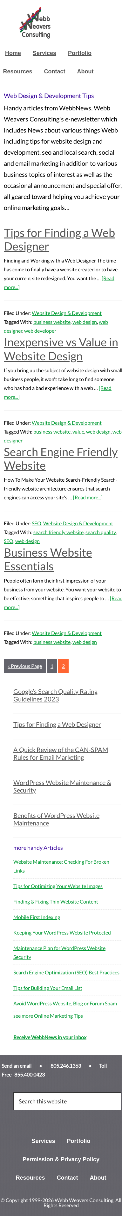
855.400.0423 (29, 1074)
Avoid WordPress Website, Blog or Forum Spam (65, 1003)
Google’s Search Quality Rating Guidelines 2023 (55, 695)
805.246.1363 (66, 1066)
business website (52, 322)
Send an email (16, 1066)
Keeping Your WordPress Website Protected (62, 932)
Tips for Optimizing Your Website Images (58, 886)
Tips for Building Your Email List (47, 988)
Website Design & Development (67, 313)
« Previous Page (25, 666)
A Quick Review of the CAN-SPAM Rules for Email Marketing (60, 753)
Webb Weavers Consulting (63, 23)
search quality (100, 532)
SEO (36, 523)
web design (84, 322)
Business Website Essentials (48, 559)
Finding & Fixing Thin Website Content (55, 901)
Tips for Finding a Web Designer (59, 239)
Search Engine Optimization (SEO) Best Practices (66, 972)
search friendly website (58, 532)
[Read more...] (88, 497)
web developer (40, 331)
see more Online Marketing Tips (48, 1016)
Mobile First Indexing (36, 917)
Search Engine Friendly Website (61, 458)
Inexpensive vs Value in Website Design (61, 348)
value (78, 432)
